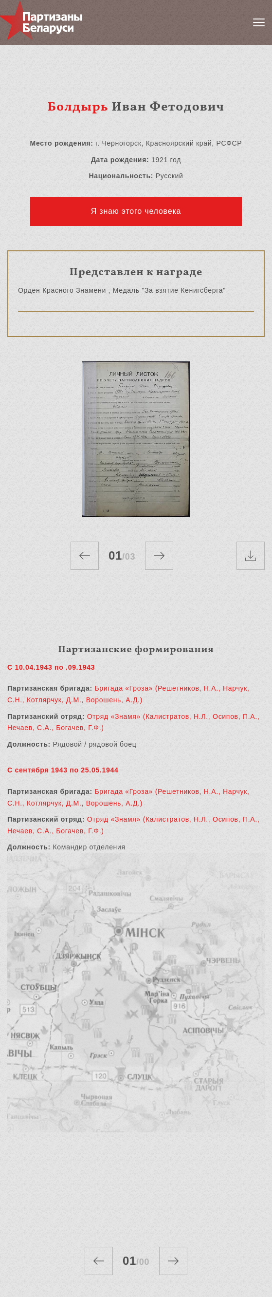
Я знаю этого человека (136, 211)
